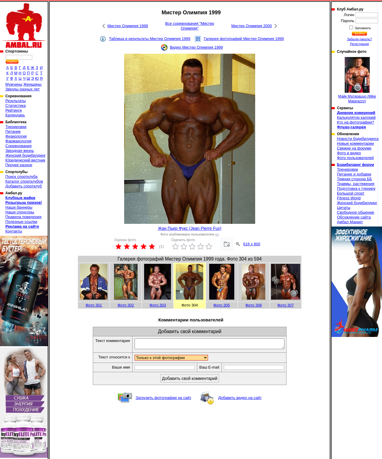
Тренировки (15, 126)
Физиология (16, 136)
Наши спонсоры (19, 212)
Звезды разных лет (22, 89)
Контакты (13, 231)
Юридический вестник (25, 160)
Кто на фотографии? (355, 122)
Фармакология (18, 141)
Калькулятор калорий (356, 117)
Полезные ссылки (21, 221)
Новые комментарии (355, 143)
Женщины (32, 84)
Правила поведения (23, 217)
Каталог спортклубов (24, 181)
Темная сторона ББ (354, 179)
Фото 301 (93, 305)
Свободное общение (355, 212)
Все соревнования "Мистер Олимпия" (189, 25)
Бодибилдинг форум (355, 165)
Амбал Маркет (350, 222)
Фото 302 (126, 305)
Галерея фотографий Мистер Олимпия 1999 (244, 38)
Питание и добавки (354, 174)
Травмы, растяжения (355, 183)
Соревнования (18, 146)
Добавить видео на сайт (240, 399)
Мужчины (13, 84)
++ (217, 234)
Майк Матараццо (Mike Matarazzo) (357, 80)
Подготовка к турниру (356, 188)
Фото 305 (221, 305)
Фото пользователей (355, 157)
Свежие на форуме (354, 148)
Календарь (15, 115)
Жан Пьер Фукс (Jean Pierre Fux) (189, 228)
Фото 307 (285, 305)
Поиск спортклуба (21, 176)
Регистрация (359, 44)
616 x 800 (251, 244)
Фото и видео (349, 153)
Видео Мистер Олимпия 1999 (196, 47)
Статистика (15, 105)
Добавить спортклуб (23, 186)
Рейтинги (13, 110)
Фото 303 (158, 305)
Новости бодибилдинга (357, 138)
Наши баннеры (18, 207)
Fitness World (349, 198)
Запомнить (362, 28)
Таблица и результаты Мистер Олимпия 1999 (149, 38)
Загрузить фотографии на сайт (163, 399)
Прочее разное (18, 165)
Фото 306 (253, 305)
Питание (13, 131)
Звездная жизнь (19, 150)
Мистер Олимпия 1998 (127, 26)
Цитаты (343, 207)
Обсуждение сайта (354, 217)
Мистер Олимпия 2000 (251, 26)
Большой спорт (350, 193)
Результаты (15, 100)
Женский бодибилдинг (25, 155)
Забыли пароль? (359, 39)
